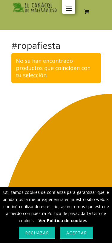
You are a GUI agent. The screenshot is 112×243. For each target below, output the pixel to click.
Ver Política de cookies (63, 220)
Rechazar (37, 233)
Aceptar (76, 233)
